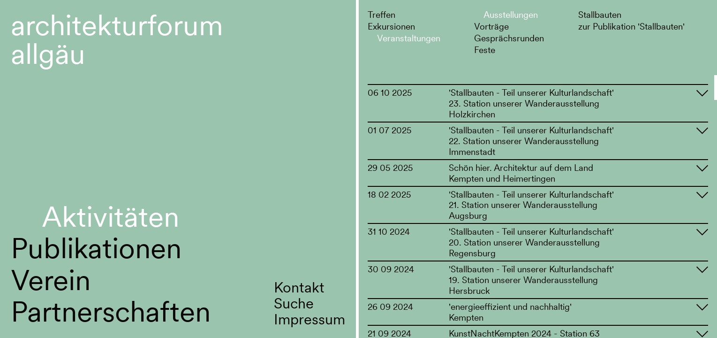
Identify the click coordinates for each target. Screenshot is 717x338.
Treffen (381, 14)
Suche (294, 303)
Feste (484, 49)
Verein (51, 280)
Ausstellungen (510, 14)
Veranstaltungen (408, 38)
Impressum (309, 319)
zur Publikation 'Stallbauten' (631, 26)
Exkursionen (391, 26)
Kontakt (299, 287)
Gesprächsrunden (509, 38)
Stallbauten (599, 14)
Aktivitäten (110, 217)
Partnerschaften (111, 311)
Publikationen (96, 248)
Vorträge (491, 26)
